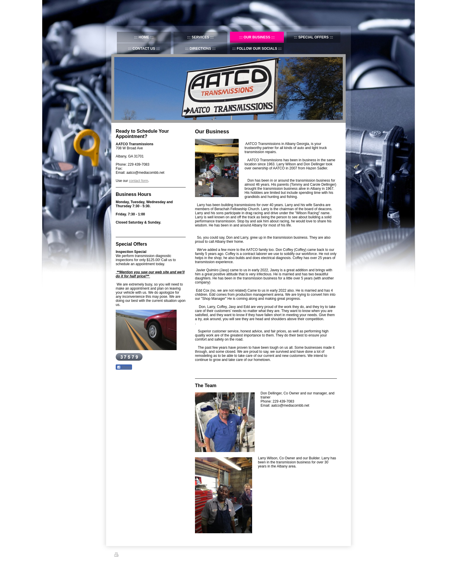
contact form (138, 181)
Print (121, 555)
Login (339, 554)
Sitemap (135, 555)
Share (124, 367)
